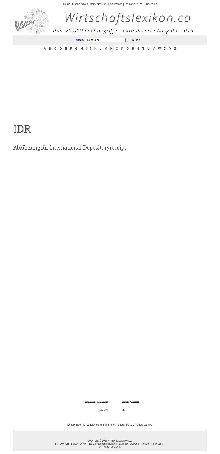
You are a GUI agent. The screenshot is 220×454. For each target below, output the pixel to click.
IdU (123, 410)
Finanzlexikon (80, 4)
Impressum (158, 443)
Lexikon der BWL (134, 4)
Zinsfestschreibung (98, 424)
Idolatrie (103, 410)
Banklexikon (115, 4)
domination (117, 424)
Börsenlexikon (98, 4)
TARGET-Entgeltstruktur (139, 424)
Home (66, 4)
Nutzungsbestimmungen (103, 443)
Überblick (151, 4)
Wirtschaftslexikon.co (128, 17)
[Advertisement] (110, 84)
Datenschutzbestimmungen (134, 443)
